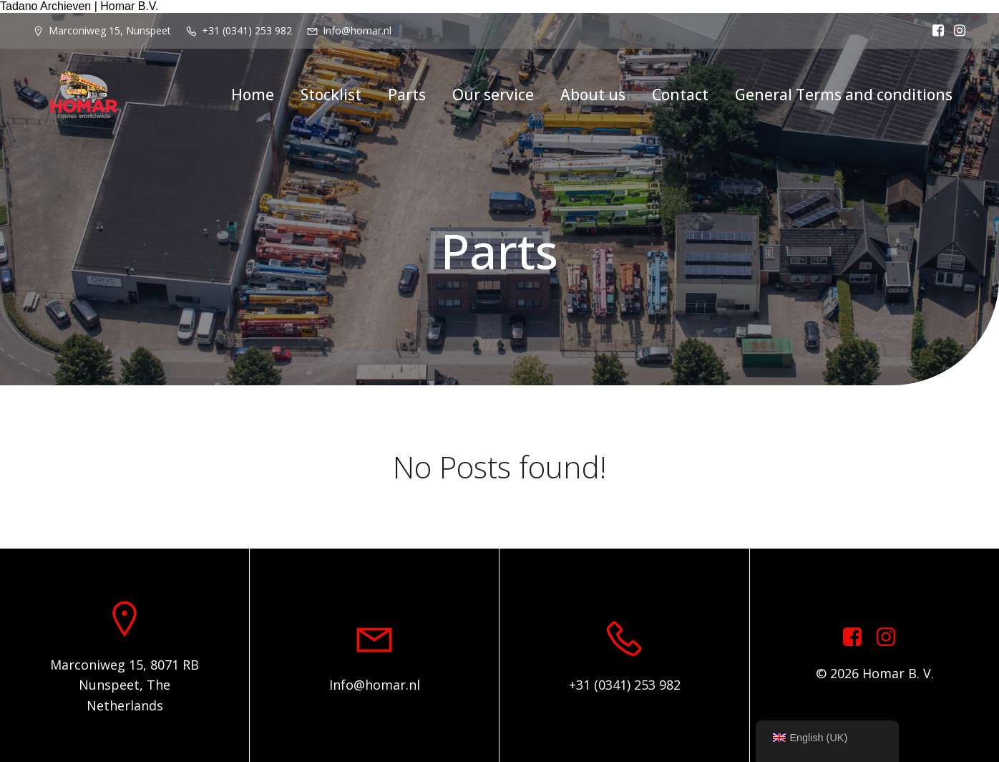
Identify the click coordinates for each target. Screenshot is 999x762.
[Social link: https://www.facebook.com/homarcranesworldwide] (934, 31)
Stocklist (331, 95)
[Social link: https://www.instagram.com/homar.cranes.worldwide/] (956, 31)
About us (592, 95)
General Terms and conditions (843, 95)
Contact (680, 95)
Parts (407, 95)
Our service (493, 95)
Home (252, 95)
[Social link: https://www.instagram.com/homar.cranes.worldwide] (891, 637)
